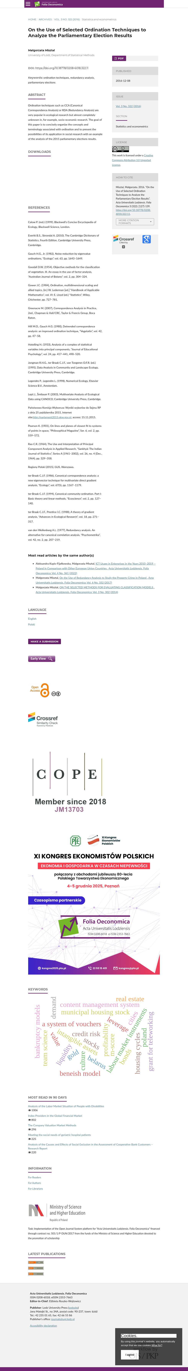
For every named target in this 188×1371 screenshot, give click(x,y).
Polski (31, 624)
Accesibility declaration (43, 1325)
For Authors (34, 1182)
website (73, 1307)
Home (32, 19)
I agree (130, 1354)
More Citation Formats (129, 222)
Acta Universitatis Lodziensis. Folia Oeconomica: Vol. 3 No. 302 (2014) (77, 592)
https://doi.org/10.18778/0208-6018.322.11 (61, 68)
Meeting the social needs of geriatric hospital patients (59, 1134)
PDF (120, 58)
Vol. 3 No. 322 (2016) (67, 19)
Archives (45, 19)
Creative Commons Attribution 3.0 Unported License (132, 160)
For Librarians (35, 1188)
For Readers (34, 1177)
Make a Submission (44, 641)
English (32, 618)
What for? (157, 1345)
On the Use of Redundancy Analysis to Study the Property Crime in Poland (103, 577)
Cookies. (129, 1336)
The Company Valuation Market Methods (52, 1125)
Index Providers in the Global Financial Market (55, 1115)
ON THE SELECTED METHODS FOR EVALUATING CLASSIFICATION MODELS (106, 587)
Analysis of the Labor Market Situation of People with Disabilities (66, 1106)
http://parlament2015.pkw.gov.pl (52, 417)
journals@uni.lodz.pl (63, 1319)
